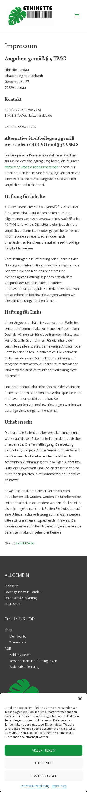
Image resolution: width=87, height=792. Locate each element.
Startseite (11, 586)
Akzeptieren (43, 750)
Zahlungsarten (20, 655)
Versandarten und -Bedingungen (33, 661)
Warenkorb (17, 642)
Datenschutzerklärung (35, 786)
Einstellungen (43, 775)
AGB (8, 648)
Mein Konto (17, 636)
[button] (80, 698)
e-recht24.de (25, 543)
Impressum (59, 786)
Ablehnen (43, 763)
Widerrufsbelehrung (24, 666)
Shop (8, 629)
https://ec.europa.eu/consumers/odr (31, 167)
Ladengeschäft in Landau (23, 592)
